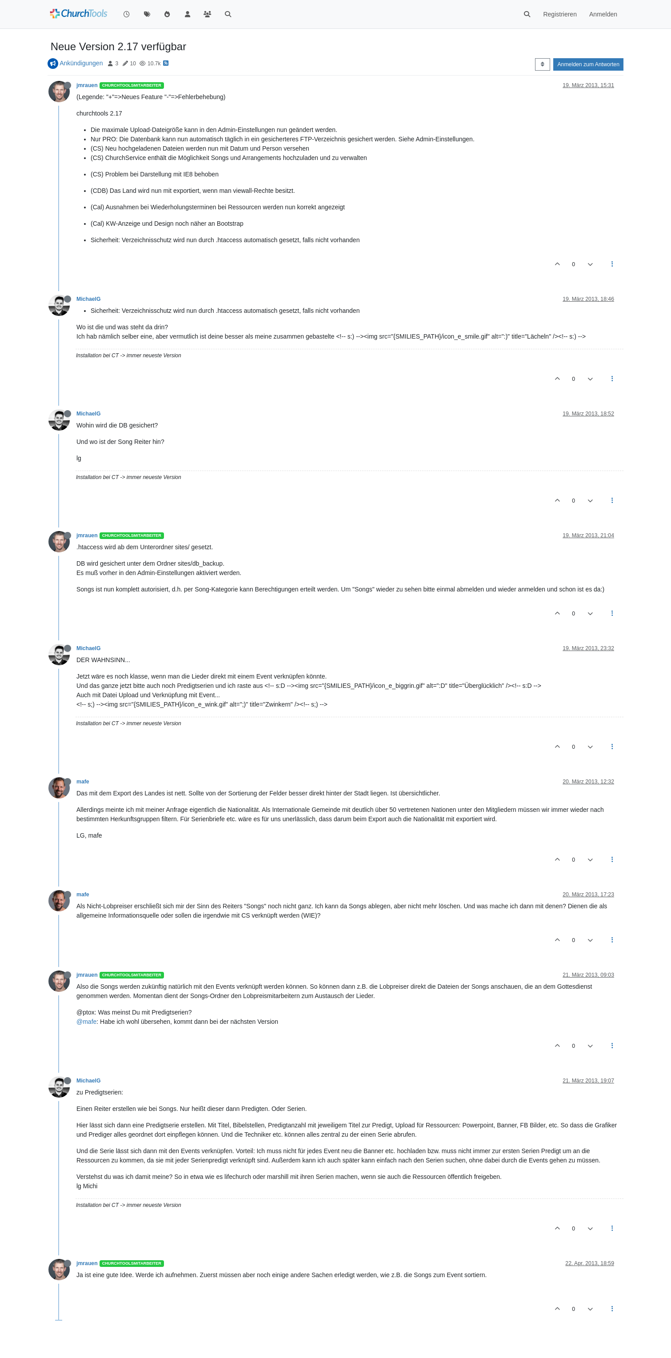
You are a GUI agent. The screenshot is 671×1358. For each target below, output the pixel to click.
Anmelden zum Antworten (588, 64)
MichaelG (88, 299)
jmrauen (87, 85)
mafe (82, 782)
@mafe (86, 1021)
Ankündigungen (81, 63)
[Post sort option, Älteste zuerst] (542, 64)
